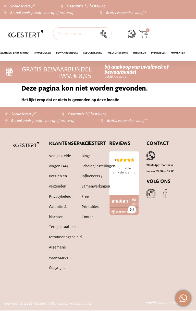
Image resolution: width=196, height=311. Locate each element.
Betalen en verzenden (58, 182)
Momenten (178, 53)
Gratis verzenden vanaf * (126, 13)
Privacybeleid (60, 197)
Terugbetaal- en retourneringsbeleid (60, 233)
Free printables (90, 202)
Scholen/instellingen (90, 166)
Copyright (57, 268)
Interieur (139, 53)
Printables (158, 53)
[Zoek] (105, 34)
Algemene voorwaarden (59, 253)
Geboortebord (92, 53)
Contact (88, 217)
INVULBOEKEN (42, 53)
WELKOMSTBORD (117, 53)
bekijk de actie (115, 76)
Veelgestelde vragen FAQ (60, 161)
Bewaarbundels (67, 53)
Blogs (86, 156)
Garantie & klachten (58, 212)
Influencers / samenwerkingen (90, 182)
